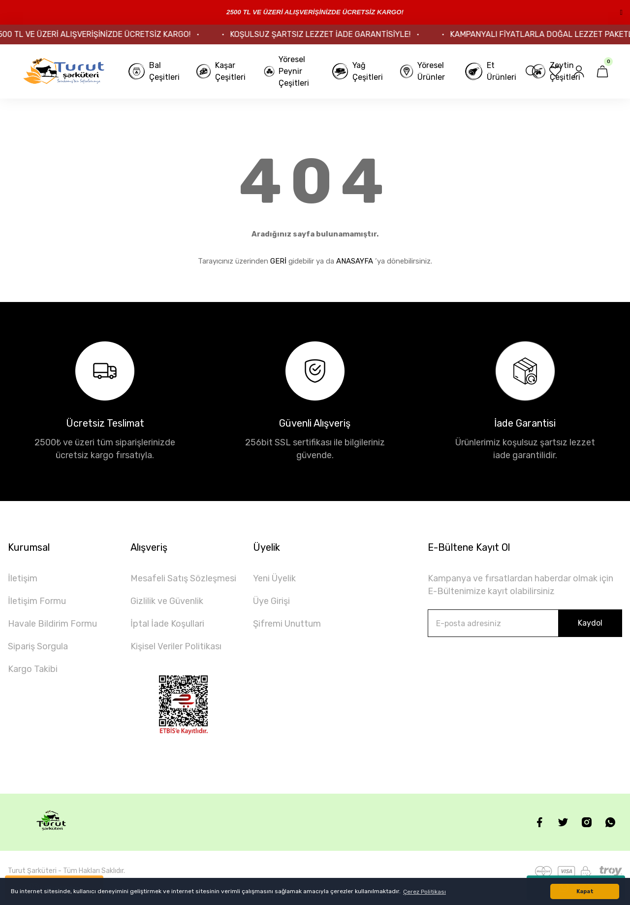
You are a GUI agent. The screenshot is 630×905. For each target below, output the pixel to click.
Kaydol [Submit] (590, 623)
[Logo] (64, 71)
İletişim (22, 578)
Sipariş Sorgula (38, 646)
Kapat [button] (585, 891)
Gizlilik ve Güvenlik (166, 601)
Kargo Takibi (33, 669)
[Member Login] (579, 71)
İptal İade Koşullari (167, 623)
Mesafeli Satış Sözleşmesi (183, 578)
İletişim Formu (37, 601)
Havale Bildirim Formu (52, 623)
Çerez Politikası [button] (424, 891)
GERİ (278, 261)
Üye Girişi (271, 601)
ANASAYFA (354, 261)
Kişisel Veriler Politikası (175, 646)
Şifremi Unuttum (287, 623)
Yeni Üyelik (274, 578)
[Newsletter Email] (525, 623)
